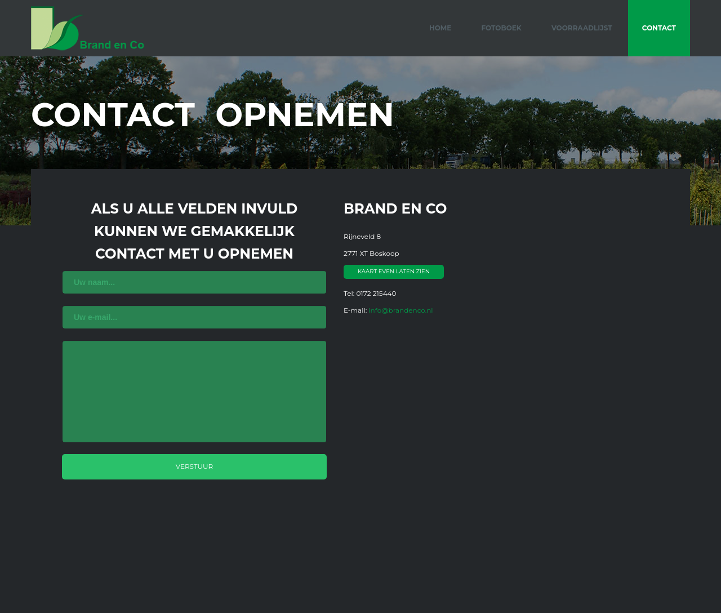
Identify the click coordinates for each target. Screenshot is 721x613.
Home (440, 28)
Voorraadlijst (581, 28)
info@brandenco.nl (400, 310)
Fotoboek (501, 28)
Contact (659, 28)
